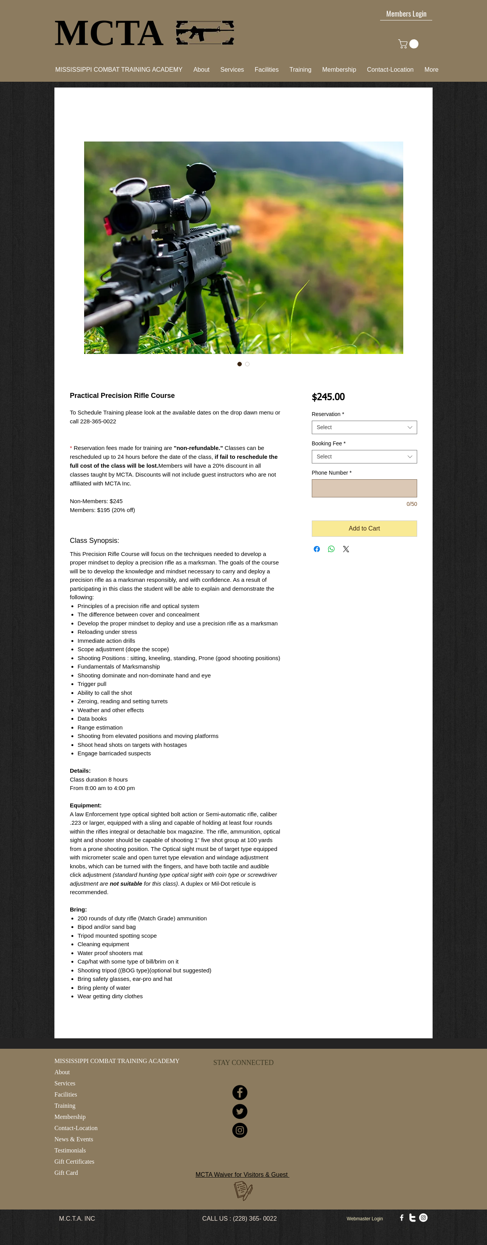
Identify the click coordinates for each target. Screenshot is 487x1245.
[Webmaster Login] (365, 1219)
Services (64, 1083)
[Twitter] (239, 1111)
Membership (70, 1117)
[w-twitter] (412, 1217)
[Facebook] (239, 1092)
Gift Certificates (74, 1161)
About (62, 1072)
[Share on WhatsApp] (331, 549)
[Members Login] (406, 13)
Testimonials (70, 1150)
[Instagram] (239, 1130)
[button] (266, 70)
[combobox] (364, 427)
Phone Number (332, 473)
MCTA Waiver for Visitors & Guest (242, 1174)
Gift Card (66, 1172)
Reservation (328, 414)
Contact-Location (76, 1128)
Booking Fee (329, 443)
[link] (409, 44)
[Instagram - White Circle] (423, 1217)
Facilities (65, 1094)
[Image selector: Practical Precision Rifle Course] (240, 364)
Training (65, 1105)
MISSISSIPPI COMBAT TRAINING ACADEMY (116, 1061)
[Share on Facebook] (316, 549)
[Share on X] (346, 549)
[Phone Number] (364, 488)
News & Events (73, 1139)
